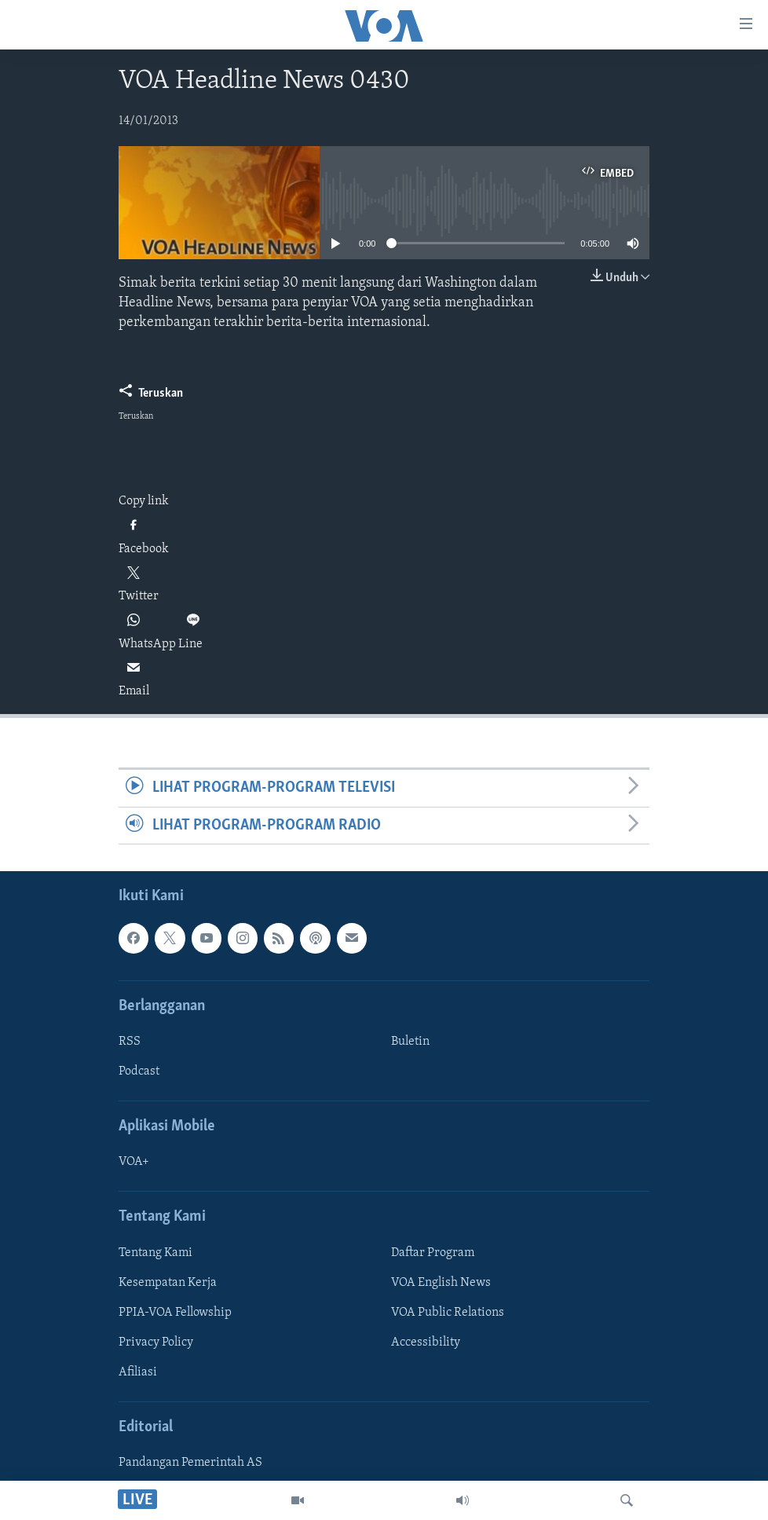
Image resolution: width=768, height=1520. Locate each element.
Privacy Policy (156, 1342)
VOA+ (134, 1162)
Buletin (410, 1041)
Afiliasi (138, 1372)
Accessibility (425, 1342)
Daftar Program (432, 1253)
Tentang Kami (155, 1253)
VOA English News (441, 1282)
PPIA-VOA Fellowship (175, 1312)
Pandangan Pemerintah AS (190, 1462)
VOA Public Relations (447, 1312)
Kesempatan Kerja (168, 1282)
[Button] (151, 397)
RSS (130, 1041)
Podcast (139, 1071)
